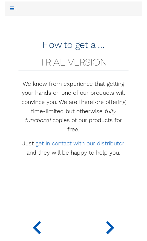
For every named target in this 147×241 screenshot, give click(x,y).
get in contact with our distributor (79, 143)
